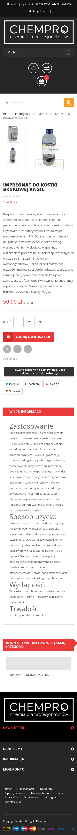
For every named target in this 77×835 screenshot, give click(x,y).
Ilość (7, 322)
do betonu (46, 789)
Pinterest (13, 391)
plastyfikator (26, 789)
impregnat (50, 797)
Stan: (6, 202)
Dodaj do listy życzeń (28, 349)
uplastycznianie (15, 793)
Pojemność (10, 358)
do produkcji (13, 801)
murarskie (11, 797)
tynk (60, 793)
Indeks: (7, 196)
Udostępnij (32, 384)
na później (33, 68)
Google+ (53, 384)
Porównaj (47, 68)
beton (9, 789)
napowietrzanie (41, 793)
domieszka (31, 797)
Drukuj (17, 349)
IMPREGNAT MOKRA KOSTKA (28, 675)
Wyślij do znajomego (7, 349)
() (45, 78)
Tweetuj (12, 384)
